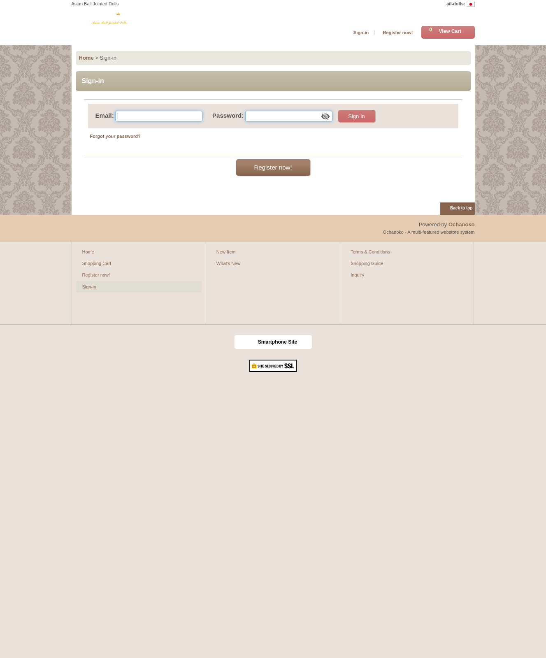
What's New (228, 263)
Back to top (461, 208)
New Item (226, 251)
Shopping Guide (367, 263)
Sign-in (361, 32)
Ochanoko (461, 224)
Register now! (398, 32)
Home (88, 251)
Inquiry (357, 274)
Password (227, 115)
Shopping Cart (97, 263)
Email (103, 115)
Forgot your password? (115, 136)
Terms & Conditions (370, 251)
